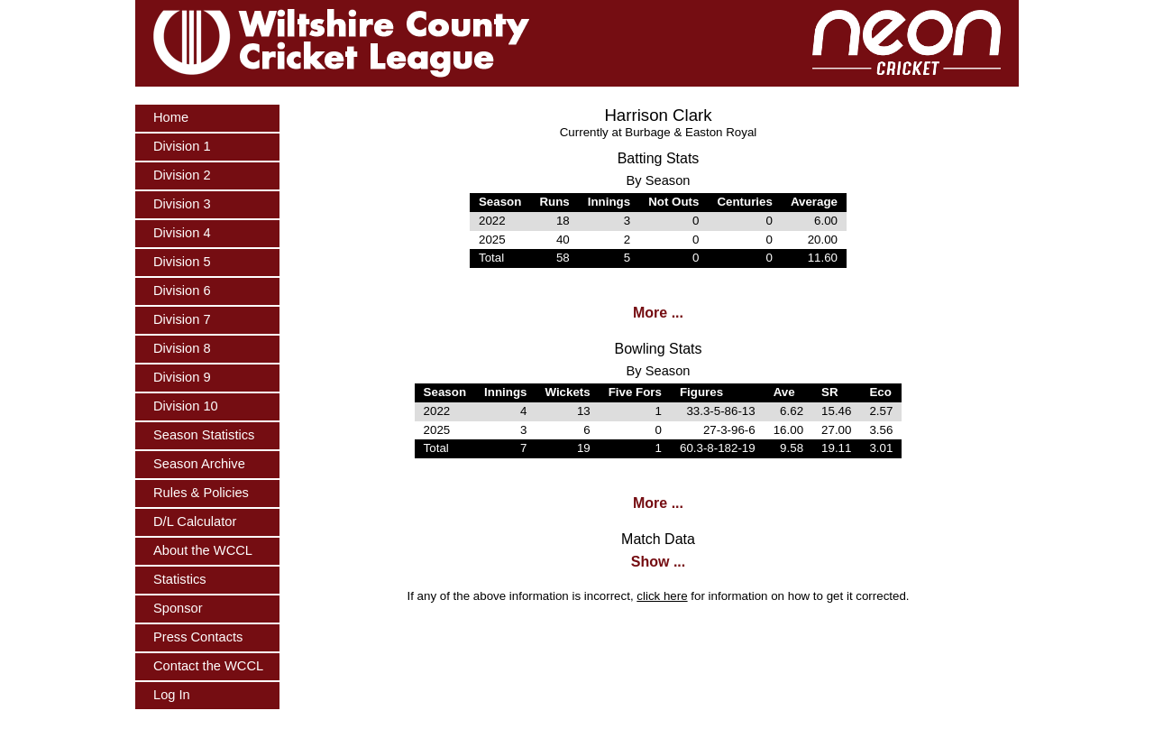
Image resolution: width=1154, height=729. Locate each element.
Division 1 (182, 146)
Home (170, 117)
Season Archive (199, 464)
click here (662, 596)
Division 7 (182, 319)
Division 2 (182, 175)
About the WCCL (202, 550)
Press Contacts (198, 637)
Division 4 (182, 233)
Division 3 (182, 204)
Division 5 (182, 261)
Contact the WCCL (208, 666)
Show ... (658, 561)
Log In (171, 694)
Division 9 (182, 377)
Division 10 (185, 406)
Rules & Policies (201, 492)
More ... (658, 312)
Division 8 (182, 348)
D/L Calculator (194, 521)
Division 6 (182, 290)
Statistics (179, 579)
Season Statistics (203, 435)
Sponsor (178, 608)
